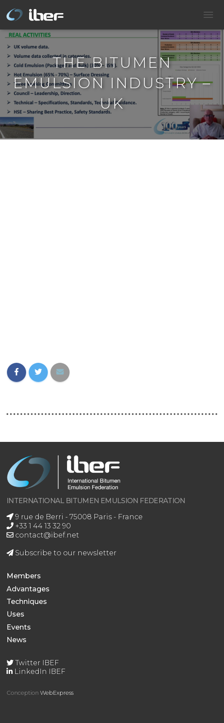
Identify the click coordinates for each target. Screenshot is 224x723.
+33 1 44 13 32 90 (39, 526)
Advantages (28, 589)
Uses (15, 614)
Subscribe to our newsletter (62, 553)
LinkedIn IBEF (36, 671)
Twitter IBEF (33, 663)
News (17, 640)
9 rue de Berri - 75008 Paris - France (75, 517)
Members (24, 576)
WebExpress (57, 693)
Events (19, 627)
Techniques (27, 601)
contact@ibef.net (43, 535)
